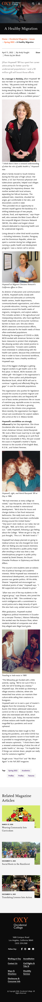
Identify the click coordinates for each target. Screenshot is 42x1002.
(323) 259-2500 (21, 943)
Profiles (11, 776)
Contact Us (12, 963)
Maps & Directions (12, 972)
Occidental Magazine (18, 39)
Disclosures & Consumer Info (14, 980)
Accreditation (28, 959)
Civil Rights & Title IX (29, 964)
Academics (26, 771)
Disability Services (27, 972)
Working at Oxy (14, 959)
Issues (32, 39)
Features (31, 776)
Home (4, 39)
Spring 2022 (9, 42)
